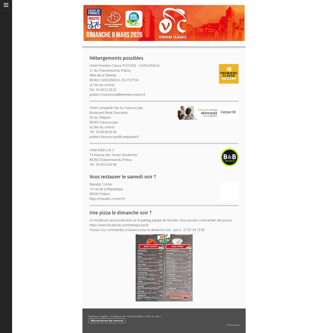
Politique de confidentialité (127, 316)
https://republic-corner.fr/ (107, 198)
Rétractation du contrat (107, 320)
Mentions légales (98, 316)
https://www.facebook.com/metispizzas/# (118, 225)
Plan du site (153, 316)
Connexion (233, 325)
